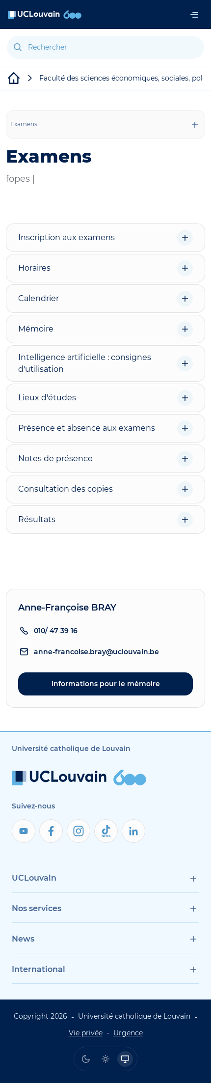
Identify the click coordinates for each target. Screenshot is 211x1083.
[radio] (86, 1059)
